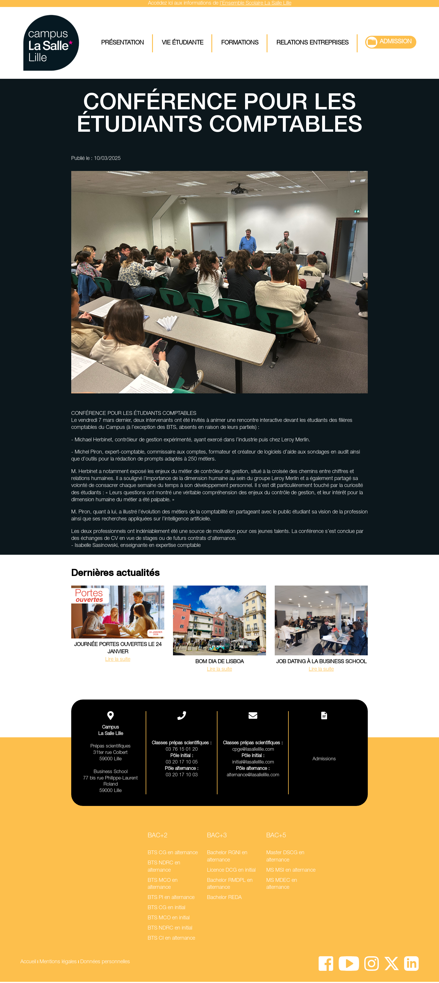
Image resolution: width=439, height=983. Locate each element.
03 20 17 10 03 (182, 776)
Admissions (324, 760)
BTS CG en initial (166, 909)
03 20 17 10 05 (182, 763)
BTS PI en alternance (171, 899)
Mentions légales (58, 963)
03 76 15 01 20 (182, 750)
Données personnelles (105, 963)
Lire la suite (117, 660)
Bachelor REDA (224, 899)
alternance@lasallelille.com (253, 776)
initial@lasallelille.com (253, 763)
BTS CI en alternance (171, 939)
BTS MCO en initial (169, 919)
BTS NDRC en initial (170, 929)
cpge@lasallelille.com (253, 750)
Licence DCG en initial (231, 871)
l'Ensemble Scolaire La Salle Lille (255, 3)
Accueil (28, 963)
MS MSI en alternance (290, 871)
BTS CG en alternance (173, 854)
